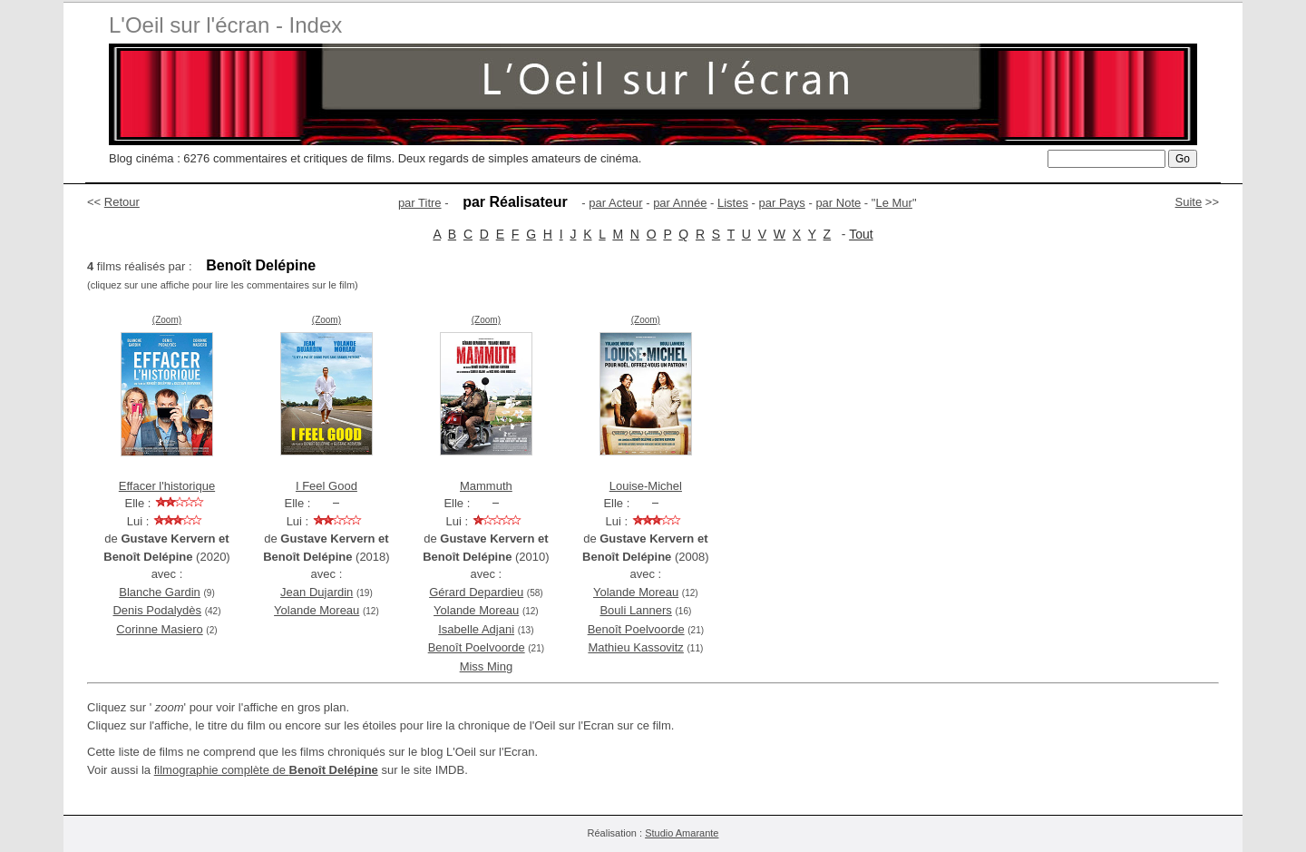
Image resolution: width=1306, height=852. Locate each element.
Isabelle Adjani (476, 629)
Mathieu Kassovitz (636, 647)
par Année (680, 203)
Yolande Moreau (316, 610)
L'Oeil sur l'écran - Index (225, 25)
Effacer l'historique (167, 486)
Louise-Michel (645, 486)
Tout (860, 234)
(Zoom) (166, 320)
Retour (122, 202)
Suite (1189, 202)
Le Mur (893, 203)
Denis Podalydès (156, 610)
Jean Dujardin (316, 592)
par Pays (782, 203)
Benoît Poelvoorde (476, 647)
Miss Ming (486, 666)
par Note (838, 203)
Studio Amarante (681, 833)
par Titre (420, 203)
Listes (732, 203)
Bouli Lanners (635, 610)
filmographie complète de (266, 770)
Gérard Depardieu (476, 592)
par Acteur (615, 203)
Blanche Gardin (159, 592)
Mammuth (486, 486)
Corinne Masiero (159, 629)
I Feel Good (326, 486)
